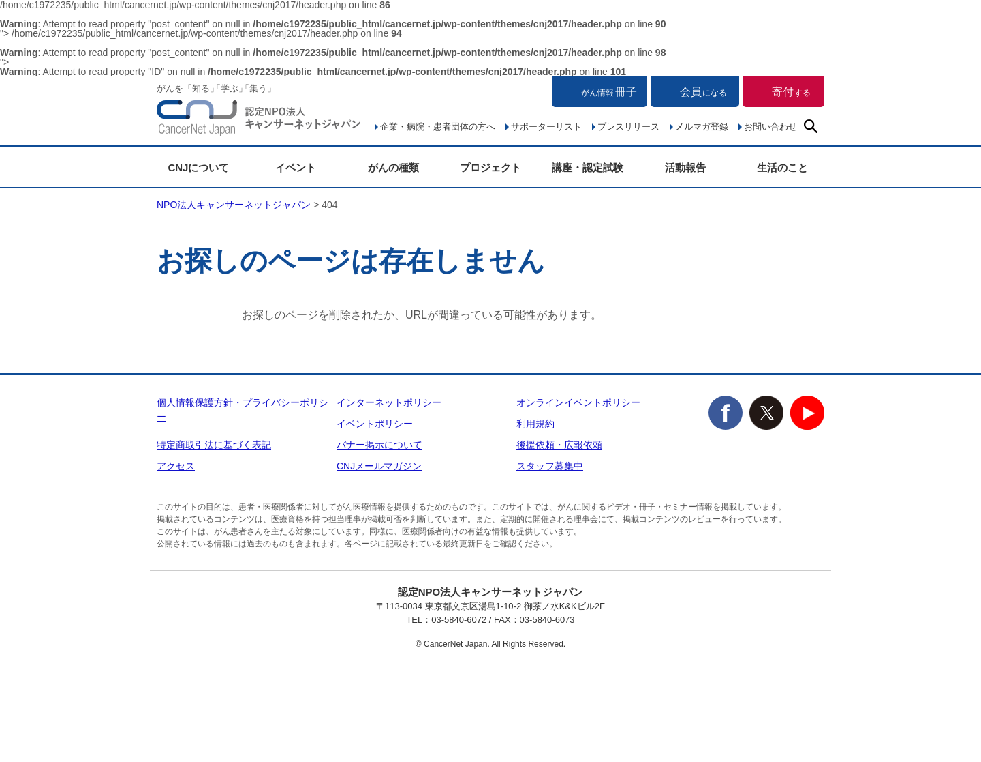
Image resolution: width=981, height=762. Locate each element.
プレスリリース (628, 126)
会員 (703, 92)
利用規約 (535, 423)
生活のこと (782, 167)
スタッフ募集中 (549, 465)
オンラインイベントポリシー (578, 402)
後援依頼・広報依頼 (559, 444)
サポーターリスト (546, 126)
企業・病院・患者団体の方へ (437, 126)
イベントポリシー (375, 423)
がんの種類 (393, 167)
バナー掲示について (379, 444)
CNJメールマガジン (379, 465)
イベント (295, 167)
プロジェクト (490, 167)
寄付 (791, 92)
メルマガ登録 (701, 126)
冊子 (609, 92)
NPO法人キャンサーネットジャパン (259, 120)
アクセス (176, 465)
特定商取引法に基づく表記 (214, 444)
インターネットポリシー (389, 402)
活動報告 (685, 167)
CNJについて (198, 167)
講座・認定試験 (587, 167)
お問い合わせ (770, 126)
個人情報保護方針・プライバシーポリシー (242, 409)
